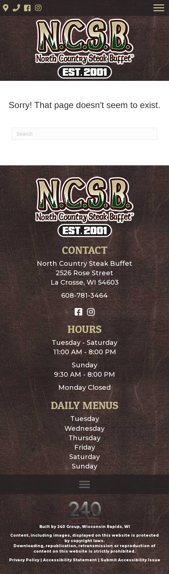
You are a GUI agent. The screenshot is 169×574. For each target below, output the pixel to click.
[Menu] (158, 8)
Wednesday (84, 429)
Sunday (84, 466)
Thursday (84, 438)
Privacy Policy (24, 560)
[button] (5, 8)
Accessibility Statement (70, 560)
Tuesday (84, 419)
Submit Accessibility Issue (130, 560)
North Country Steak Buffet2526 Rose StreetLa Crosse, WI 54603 (84, 273)
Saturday (84, 457)
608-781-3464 (84, 296)
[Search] (84, 134)
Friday (84, 447)
